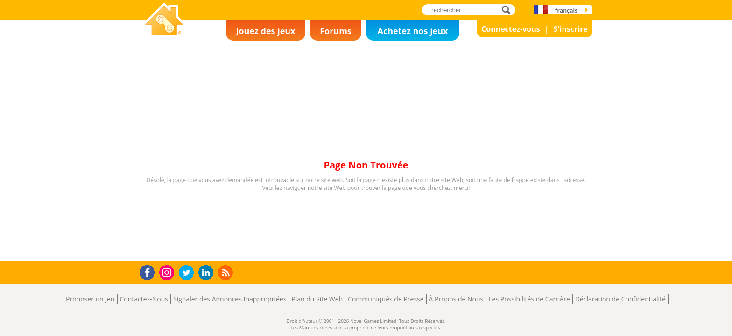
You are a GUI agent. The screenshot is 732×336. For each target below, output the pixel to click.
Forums (336, 30)
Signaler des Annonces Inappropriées (229, 298)
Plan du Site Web (317, 298)
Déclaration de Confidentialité (620, 298)
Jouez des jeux (265, 30)
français (566, 10)
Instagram (168, 272)
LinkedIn (207, 273)
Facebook (150, 271)
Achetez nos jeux (412, 30)
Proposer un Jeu (90, 298)
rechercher (508, 10)
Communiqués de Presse (385, 298)
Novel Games (163, 40)
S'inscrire (570, 29)
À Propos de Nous (456, 298)
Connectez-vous (510, 29)
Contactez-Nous (144, 298)
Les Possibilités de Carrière (529, 298)
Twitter (188, 273)
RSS (227, 272)
